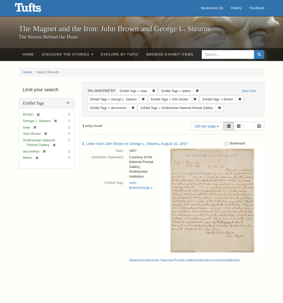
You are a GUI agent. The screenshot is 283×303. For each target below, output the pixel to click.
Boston (234, 260)
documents (214, 260)
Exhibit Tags (33, 103)
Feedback (256, 8)
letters (201, 260)
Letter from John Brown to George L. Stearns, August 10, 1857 (137, 144)
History (236, 8)
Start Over (249, 91)
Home (28, 54)
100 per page (206, 126)
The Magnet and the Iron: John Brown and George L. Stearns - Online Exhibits (34, 9)
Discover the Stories (67, 54)
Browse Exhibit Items (170, 54)
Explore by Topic (120, 54)
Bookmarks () (212, 8)
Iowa (225, 260)
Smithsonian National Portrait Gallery (169, 260)
